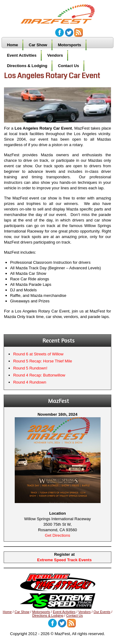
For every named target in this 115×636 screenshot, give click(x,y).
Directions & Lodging (27, 65)
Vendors (55, 55)
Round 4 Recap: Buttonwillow (39, 375)
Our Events (102, 612)
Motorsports (69, 45)
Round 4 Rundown (29, 382)
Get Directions (57, 535)
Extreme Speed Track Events (64, 560)
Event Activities (21, 55)
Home (12, 45)
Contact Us (68, 65)
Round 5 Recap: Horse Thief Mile (42, 361)
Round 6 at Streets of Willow (38, 354)
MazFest (60, 11)
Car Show (38, 45)
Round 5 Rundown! (30, 368)
